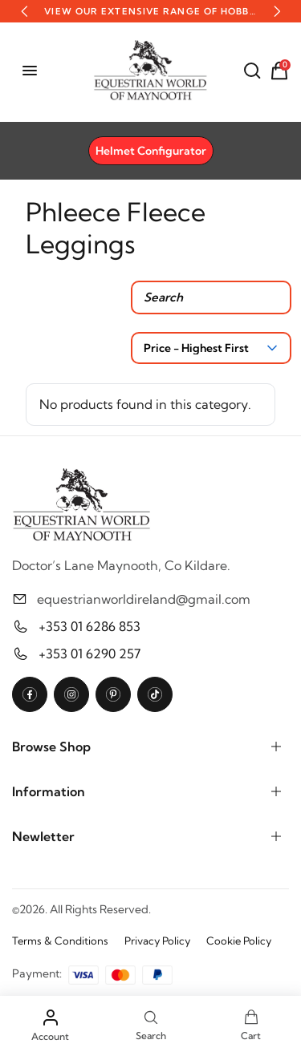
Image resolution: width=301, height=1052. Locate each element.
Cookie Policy (238, 940)
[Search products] (211, 297)
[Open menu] (29, 70)
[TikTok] (155, 694)
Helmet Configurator (151, 151)
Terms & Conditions (60, 940)
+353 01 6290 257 (89, 653)
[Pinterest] (113, 694)
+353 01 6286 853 (89, 626)
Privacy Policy (157, 940)
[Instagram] (71, 694)
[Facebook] (29, 694)
